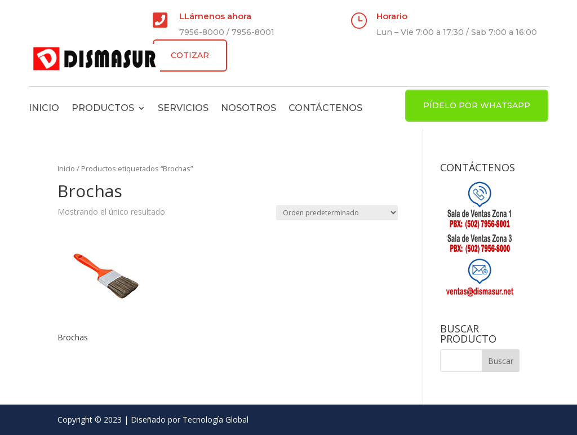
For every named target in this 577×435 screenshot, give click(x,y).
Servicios (183, 108)
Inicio (44, 108)
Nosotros (248, 108)
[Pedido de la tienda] (337, 212)
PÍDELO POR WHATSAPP (476, 105)
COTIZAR (190, 55)
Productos (103, 108)
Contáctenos (325, 108)
